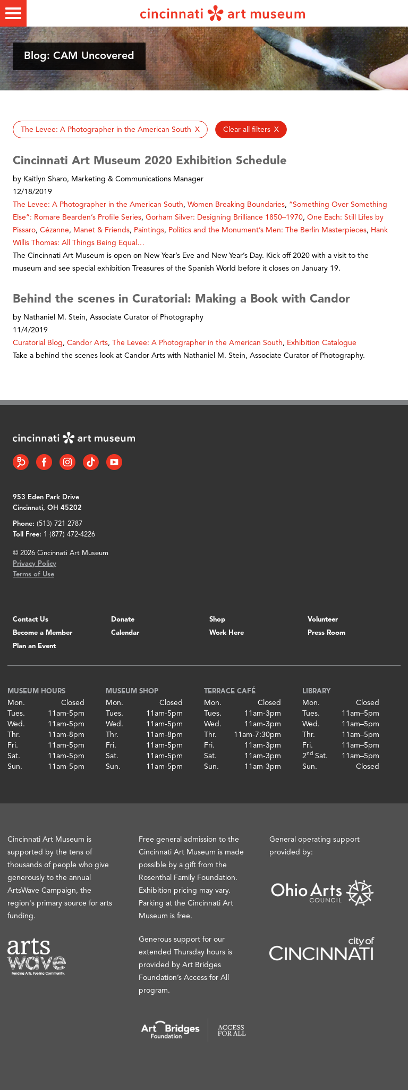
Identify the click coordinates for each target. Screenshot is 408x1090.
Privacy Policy (34, 563)
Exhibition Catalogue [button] (321, 343)
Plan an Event (34, 646)
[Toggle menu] (13, 13)
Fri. (12, 745)
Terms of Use (33, 574)
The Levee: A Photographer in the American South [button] (98, 204)
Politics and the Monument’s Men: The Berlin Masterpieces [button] (267, 230)
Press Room (326, 633)
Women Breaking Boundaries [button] (236, 204)
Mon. (16, 703)
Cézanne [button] (54, 230)
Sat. (13, 756)
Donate (122, 619)
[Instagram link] (67, 462)
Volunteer (323, 619)
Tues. (16, 713)
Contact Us (30, 619)
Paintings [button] (149, 230)
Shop (217, 619)
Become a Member (42, 633)
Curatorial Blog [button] (38, 343)
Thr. (13, 735)
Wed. (16, 724)
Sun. (14, 766)
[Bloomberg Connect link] (21, 462)
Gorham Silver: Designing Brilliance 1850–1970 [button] (224, 217)
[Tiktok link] (91, 462)
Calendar (125, 633)
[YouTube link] (114, 462)
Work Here (226, 633)
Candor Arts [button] (87, 343)
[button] (110, 129)
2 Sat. (315, 756)
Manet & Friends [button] (101, 230)
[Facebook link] (44, 462)
